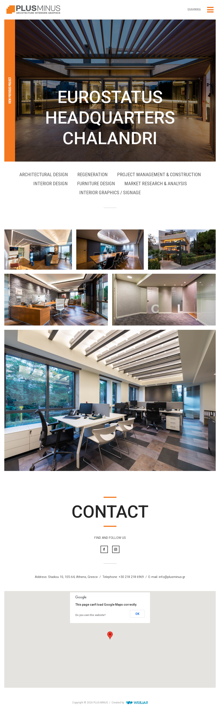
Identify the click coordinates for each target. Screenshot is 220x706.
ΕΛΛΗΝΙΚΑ (194, 9)
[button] (110, 635)
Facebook (104, 549)
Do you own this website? (90, 615)
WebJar (137, 702)
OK (137, 614)
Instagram (115, 549)
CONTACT (110, 512)
